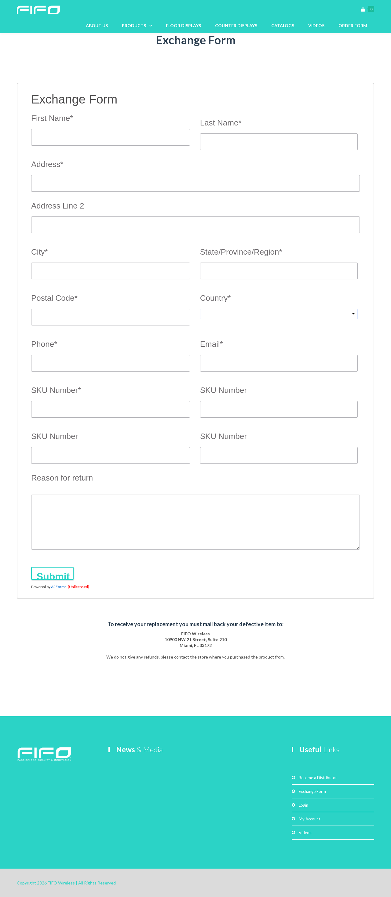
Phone (44, 344)
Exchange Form (312, 791)
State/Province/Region (241, 252)
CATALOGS (282, 25)
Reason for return (62, 477)
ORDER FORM (352, 25)
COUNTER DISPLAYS (236, 25)
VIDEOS (316, 25)
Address (47, 164)
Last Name (221, 123)
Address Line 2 (57, 205)
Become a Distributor (318, 777)
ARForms (59, 586)
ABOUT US (97, 25)
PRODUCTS (134, 25)
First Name (52, 118)
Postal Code (54, 298)
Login (303, 805)
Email (211, 344)
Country (215, 298)
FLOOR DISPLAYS (183, 25)
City (39, 252)
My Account (309, 818)
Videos (305, 832)
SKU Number (56, 390)
